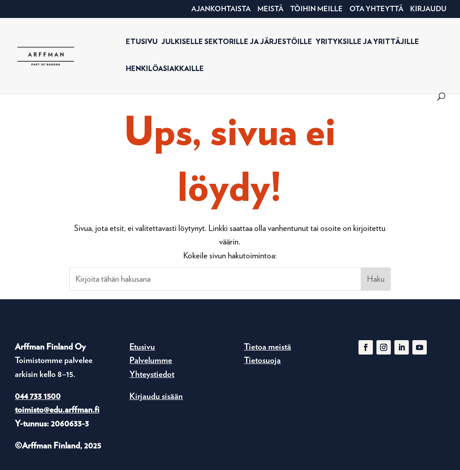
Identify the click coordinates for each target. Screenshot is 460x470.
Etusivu (142, 42)
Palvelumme (150, 360)
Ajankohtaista (221, 9)
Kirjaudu (428, 9)
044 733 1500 (38, 396)
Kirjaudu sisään (156, 396)
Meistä (270, 9)
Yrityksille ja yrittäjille (367, 42)
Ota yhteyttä (376, 9)
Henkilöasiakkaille (165, 69)
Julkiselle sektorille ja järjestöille (236, 42)
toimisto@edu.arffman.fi (57, 409)
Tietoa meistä (267, 346)
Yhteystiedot (151, 374)
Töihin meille (316, 9)
